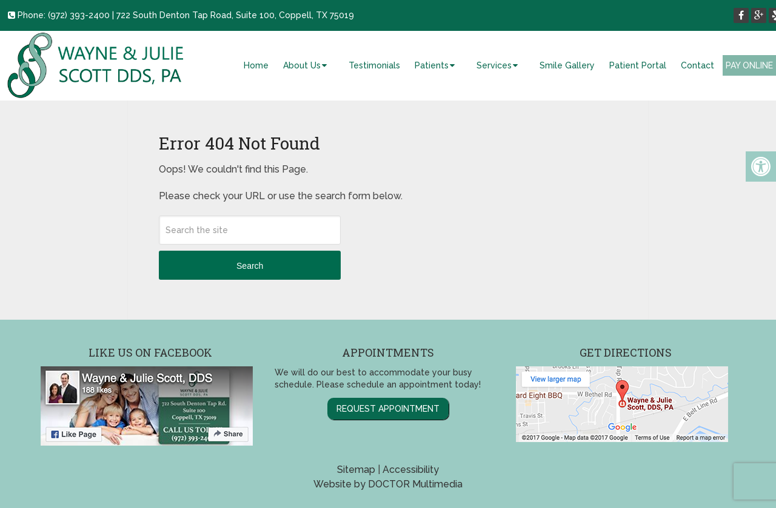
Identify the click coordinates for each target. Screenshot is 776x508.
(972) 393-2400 (79, 15)
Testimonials (374, 65)
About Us (302, 65)
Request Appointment (388, 409)
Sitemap (356, 469)
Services (494, 65)
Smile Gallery (567, 65)
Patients (432, 65)
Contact (697, 65)
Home (256, 65)
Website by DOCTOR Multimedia (388, 484)
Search (249, 266)
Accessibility (411, 469)
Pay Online (749, 65)
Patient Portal (637, 65)
